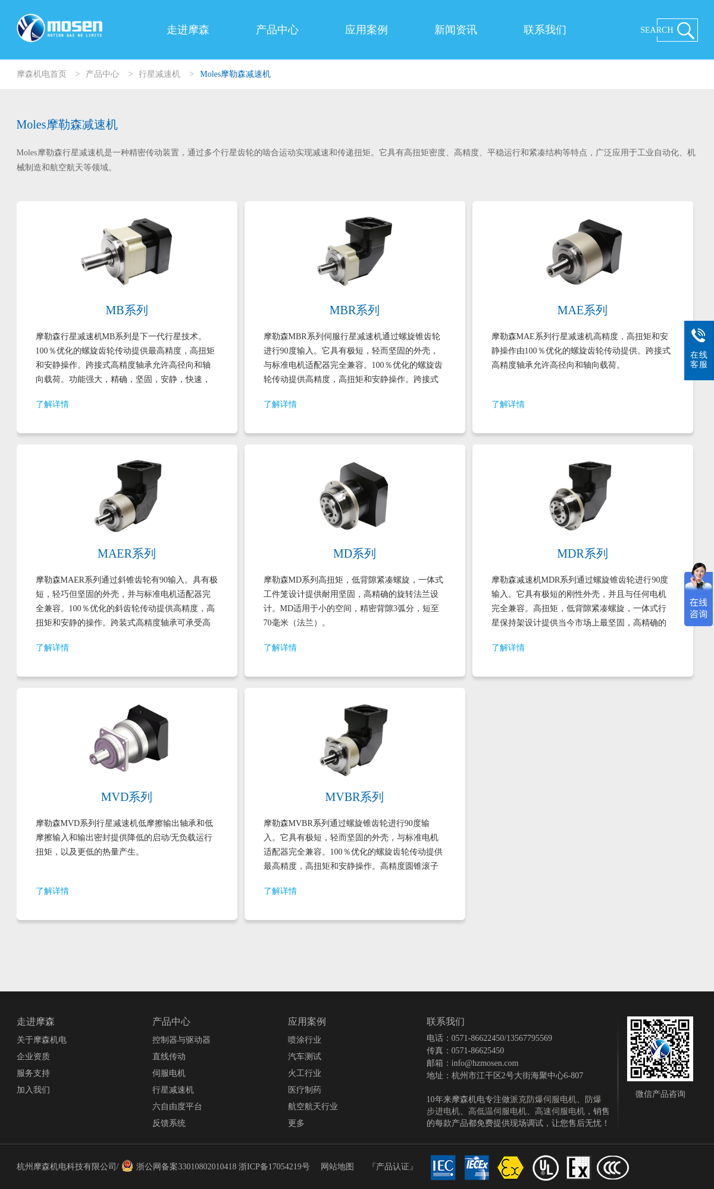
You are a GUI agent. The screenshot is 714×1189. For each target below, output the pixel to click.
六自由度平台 (177, 1106)
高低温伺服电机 (497, 1111)
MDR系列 (582, 553)
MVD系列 (127, 796)
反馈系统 (169, 1123)
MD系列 (354, 553)
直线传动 (169, 1056)
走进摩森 (188, 30)
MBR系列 (355, 310)
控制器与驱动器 (181, 1039)
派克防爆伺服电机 (543, 1099)
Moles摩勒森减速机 (235, 74)
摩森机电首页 (42, 74)
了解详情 (52, 404)
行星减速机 (159, 74)
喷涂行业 (304, 1039)
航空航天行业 (313, 1106)
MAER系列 (127, 553)
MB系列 (126, 310)
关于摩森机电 (42, 1039)
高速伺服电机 (560, 1111)
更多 (296, 1123)
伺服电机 (169, 1073)
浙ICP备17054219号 (274, 1166)
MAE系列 (582, 310)
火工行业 (304, 1073)
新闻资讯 (455, 30)
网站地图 (337, 1166)
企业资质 (33, 1056)
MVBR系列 (354, 796)
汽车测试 (304, 1056)
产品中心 (277, 30)
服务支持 (33, 1073)
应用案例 (366, 30)
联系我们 (545, 30)
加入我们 (33, 1089)
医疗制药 (304, 1089)
